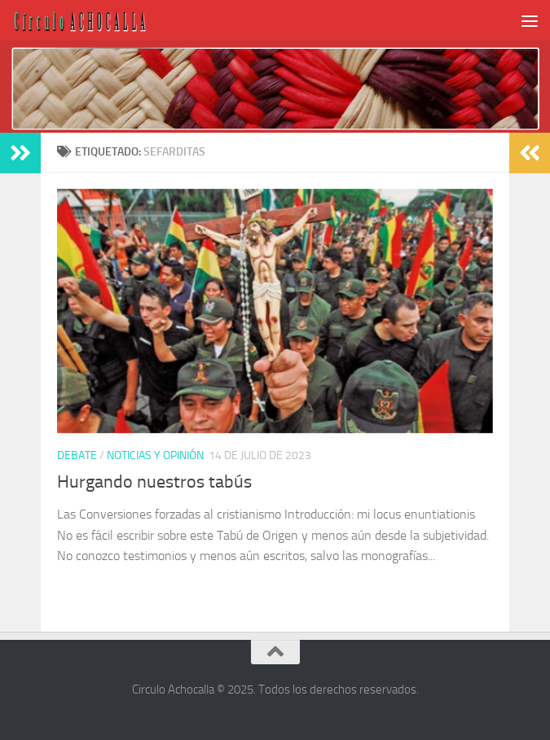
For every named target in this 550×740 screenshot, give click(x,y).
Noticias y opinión (155, 455)
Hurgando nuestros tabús (154, 482)
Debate (77, 455)
